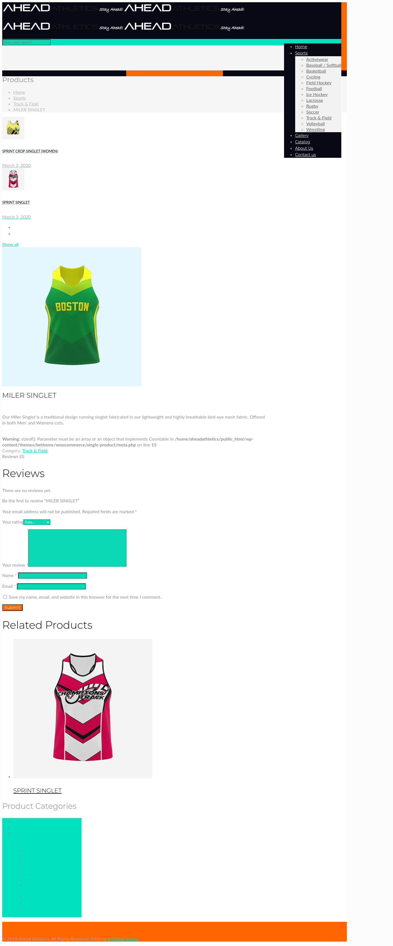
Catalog (20, 821)
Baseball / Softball (41, 844)
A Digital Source (122, 938)
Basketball (34, 850)
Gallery (20, 826)
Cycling (31, 856)
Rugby (30, 885)
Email (9, 586)
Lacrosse (32, 879)
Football (32, 867)
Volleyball (33, 902)
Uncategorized (27, 914)
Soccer (31, 891)
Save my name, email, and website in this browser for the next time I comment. (85, 596)
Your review (15, 564)
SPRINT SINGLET (37, 790)
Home (19, 92)
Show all (10, 244)
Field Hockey (37, 861)
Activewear (35, 838)
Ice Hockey (35, 873)
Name (9, 575)
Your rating (12, 521)
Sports (19, 97)
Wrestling (33, 908)
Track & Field (26, 103)
